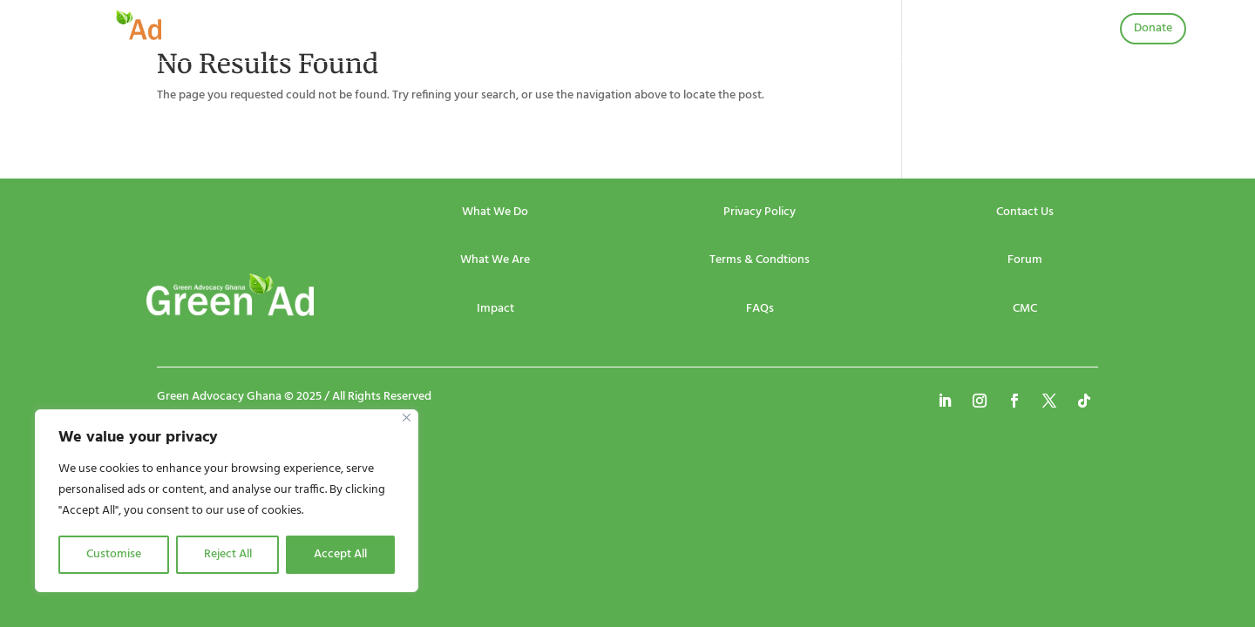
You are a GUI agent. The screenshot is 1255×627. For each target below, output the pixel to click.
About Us (450, 32)
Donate (1153, 28)
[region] (226, 500)
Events (518, 32)
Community (770, 32)
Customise (113, 554)
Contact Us (873, 32)
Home (384, 32)
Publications (663, 32)
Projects (583, 32)
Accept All (340, 554)
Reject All (228, 554)
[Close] (406, 417)
